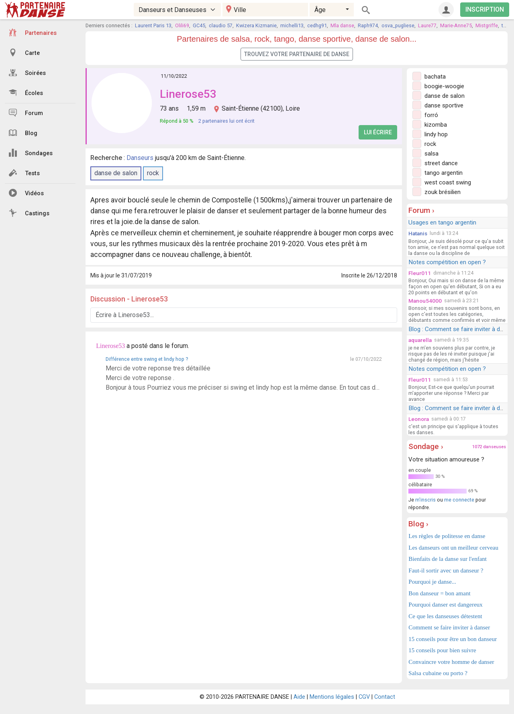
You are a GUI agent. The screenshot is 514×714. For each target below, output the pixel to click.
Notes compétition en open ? (447, 262)
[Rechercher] (366, 9)
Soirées (27, 73)
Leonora (418, 419)
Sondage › (425, 446)
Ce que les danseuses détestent (445, 616)
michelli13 (292, 25)
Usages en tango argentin (442, 222)
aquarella (420, 340)
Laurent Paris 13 (153, 25)
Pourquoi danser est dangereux (445, 604)
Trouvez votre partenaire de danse (296, 54)
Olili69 (182, 25)
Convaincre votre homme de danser (451, 662)
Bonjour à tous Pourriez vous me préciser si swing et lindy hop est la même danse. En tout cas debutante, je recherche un (244, 387)
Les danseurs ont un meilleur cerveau (453, 547)
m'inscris (425, 500)
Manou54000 (425, 300)
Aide (299, 697)
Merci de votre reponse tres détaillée (158, 368)
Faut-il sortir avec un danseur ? (445, 570)
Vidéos (26, 193)
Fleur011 (419, 273)
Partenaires (33, 32)
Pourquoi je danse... (432, 581)
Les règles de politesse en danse (446, 536)
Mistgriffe (486, 25)
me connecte (459, 500)
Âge (320, 10)
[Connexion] (446, 9)
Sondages (31, 153)
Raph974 (368, 25)
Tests (24, 173)
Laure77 (427, 25)
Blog (23, 133)
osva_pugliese (397, 25)
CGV (364, 697)
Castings (29, 213)
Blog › (418, 523)
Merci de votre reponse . (140, 378)
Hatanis (417, 233)
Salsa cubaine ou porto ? (437, 673)
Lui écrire (378, 132)
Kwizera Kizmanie (256, 25)
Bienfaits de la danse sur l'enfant (447, 559)
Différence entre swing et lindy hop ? (147, 359)
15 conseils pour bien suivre (442, 650)
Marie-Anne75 (456, 25)
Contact (384, 697)
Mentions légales (332, 697)
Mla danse (342, 25)
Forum (26, 113)
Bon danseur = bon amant (439, 593)
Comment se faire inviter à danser (449, 627)
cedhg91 (317, 25)
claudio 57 (221, 25)
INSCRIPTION (484, 9)
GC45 (199, 25)
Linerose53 (188, 94)
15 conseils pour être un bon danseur (452, 639)
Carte (24, 53)
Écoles (26, 93)
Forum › (421, 210)
